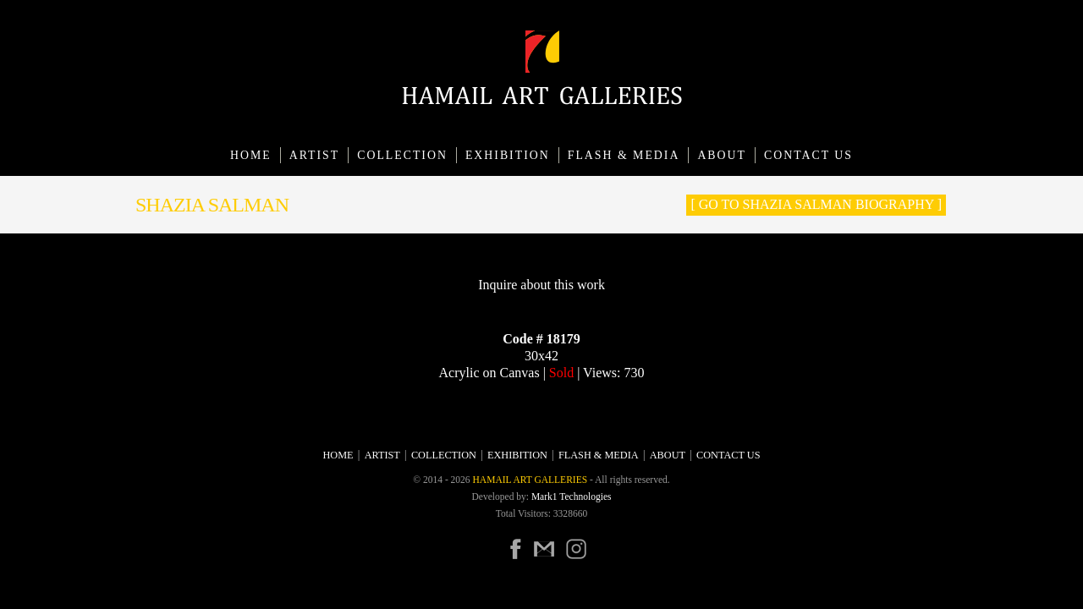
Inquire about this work (541, 284)
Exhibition (507, 155)
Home (251, 155)
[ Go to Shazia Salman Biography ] (816, 204)
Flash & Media (624, 155)
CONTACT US (808, 155)
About (721, 155)
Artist (314, 155)
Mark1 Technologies (571, 496)
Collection (402, 155)
